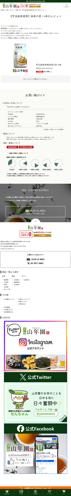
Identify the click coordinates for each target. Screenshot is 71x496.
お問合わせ (22, 304)
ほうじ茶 (7, 289)
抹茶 (5, 284)
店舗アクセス (22, 301)
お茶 (3, 276)
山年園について (9, 299)
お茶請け (17, 280)
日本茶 (6, 282)
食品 (7, 10)
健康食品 (17, 282)
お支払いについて (24, 299)
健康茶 (6, 280)
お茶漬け (17, 284)
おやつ (12, 10)
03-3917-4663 (7, 246)
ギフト (23, 276)
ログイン (67, 5)
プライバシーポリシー (7, 248)
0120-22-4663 (35, 259)
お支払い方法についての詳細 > (54, 129)
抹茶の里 (18, 10)
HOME (2, 10)
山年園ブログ (8, 309)
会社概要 (7, 307)
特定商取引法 (8, 312)
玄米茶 (6, 287)
